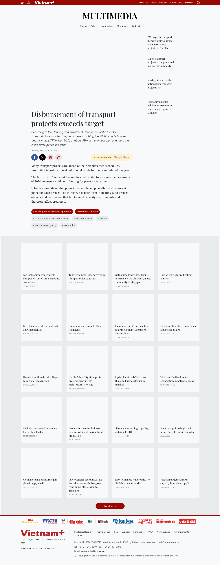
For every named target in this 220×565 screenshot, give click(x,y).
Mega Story (122, 25)
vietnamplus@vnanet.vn (93, 551)
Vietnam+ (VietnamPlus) (44, 2)
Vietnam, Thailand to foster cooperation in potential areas (177, 379)
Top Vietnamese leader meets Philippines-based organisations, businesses (41, 278)
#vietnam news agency (44, 225)
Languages (139, 531)
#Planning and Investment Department (52, 211)
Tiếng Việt (143, 2)
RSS (116, 531)
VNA (150, 531)
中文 (181, 3)
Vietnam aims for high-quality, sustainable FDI (132, 430)
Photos (83, 25)
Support (126, 531)
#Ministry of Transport (87, 211)
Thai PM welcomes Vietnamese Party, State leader (40, 430)
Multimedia (110, 15)
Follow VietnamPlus (103, 157)
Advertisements (181, 531)
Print (50, 157)
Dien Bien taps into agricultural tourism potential (40, 327)
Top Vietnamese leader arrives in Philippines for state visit (87, 276)
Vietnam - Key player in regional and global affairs (178, 327)
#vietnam (102, 218)
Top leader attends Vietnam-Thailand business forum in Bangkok (130, 381)
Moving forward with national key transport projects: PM (159, 84)
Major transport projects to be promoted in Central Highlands (160, 62)
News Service (163, 531)
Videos (93, 25)
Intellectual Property (83, 531)
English (153, 2)
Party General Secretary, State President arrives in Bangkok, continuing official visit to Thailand (85, 485)
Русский (189, 3)
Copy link (58, 157)
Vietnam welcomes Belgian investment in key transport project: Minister (159, 107)
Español (173, 2)
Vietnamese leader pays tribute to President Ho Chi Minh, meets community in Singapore (133, 278)
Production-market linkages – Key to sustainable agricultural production (86, 432)
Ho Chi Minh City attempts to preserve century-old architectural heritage (85, 381)
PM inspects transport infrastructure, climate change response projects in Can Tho (159, 42)
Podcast (136, 25)
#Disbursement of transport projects (50, 218)
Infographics (107, 25)
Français (163, 2)
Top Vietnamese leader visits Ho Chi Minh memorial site (132, 481)
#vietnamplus (68, 225)
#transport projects (83, 218)
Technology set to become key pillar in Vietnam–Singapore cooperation (131, 329)
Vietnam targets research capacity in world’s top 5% (174, 481)
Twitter (42, 157)
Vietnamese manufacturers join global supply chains (40, 481)
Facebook (34, 157)
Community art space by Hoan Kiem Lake (85, 327)
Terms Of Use (103, 531)
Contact (78, 535)
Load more (110, 506)
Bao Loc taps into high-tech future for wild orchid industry (177, 430)
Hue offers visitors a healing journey (176, 276)
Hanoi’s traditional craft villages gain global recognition (41, 379)
